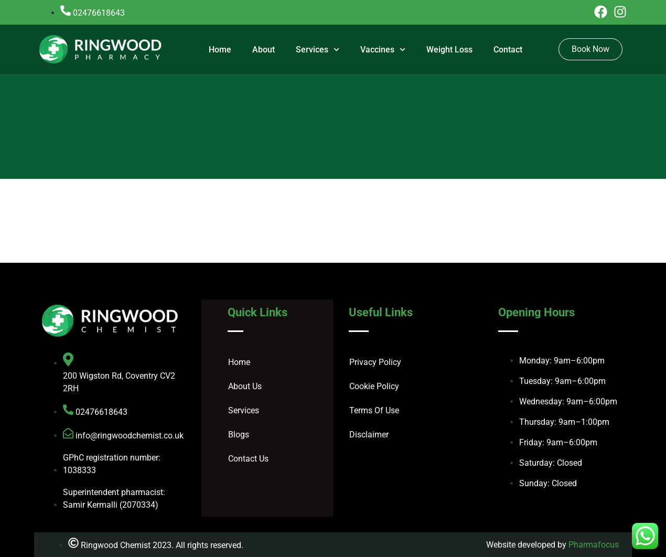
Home (220, 50)
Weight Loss (449, 50)
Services (317, 49)
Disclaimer (369, 435)
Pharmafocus (593, 545)
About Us (245, 386)
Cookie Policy (374, 386)
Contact (507, 50)
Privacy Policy (375, 362)
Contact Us (248, 459)
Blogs (238, 435)
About (263, 50)
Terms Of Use (374, 410)
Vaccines (382, 49)
